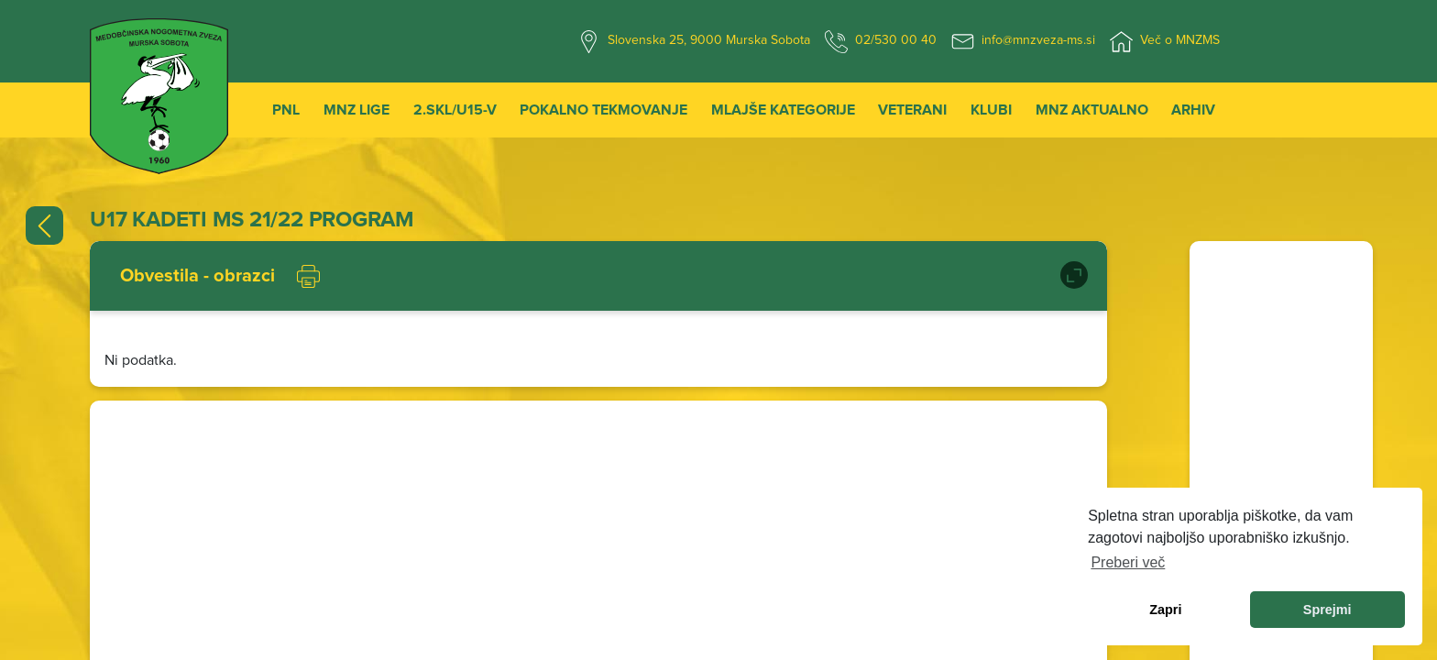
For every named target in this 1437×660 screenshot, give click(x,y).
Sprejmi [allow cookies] (1327, 609)
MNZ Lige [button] (356, 110)
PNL (286, 110)
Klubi (991, 110)
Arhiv (1193, 110)
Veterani (912, 110)
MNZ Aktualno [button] (1092, 110)
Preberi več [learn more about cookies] (1128, 562)
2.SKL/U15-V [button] (455, 110)
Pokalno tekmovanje (603, 110)
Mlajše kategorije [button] (783, 110)
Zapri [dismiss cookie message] (1165, 609)
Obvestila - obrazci (197, 276)
